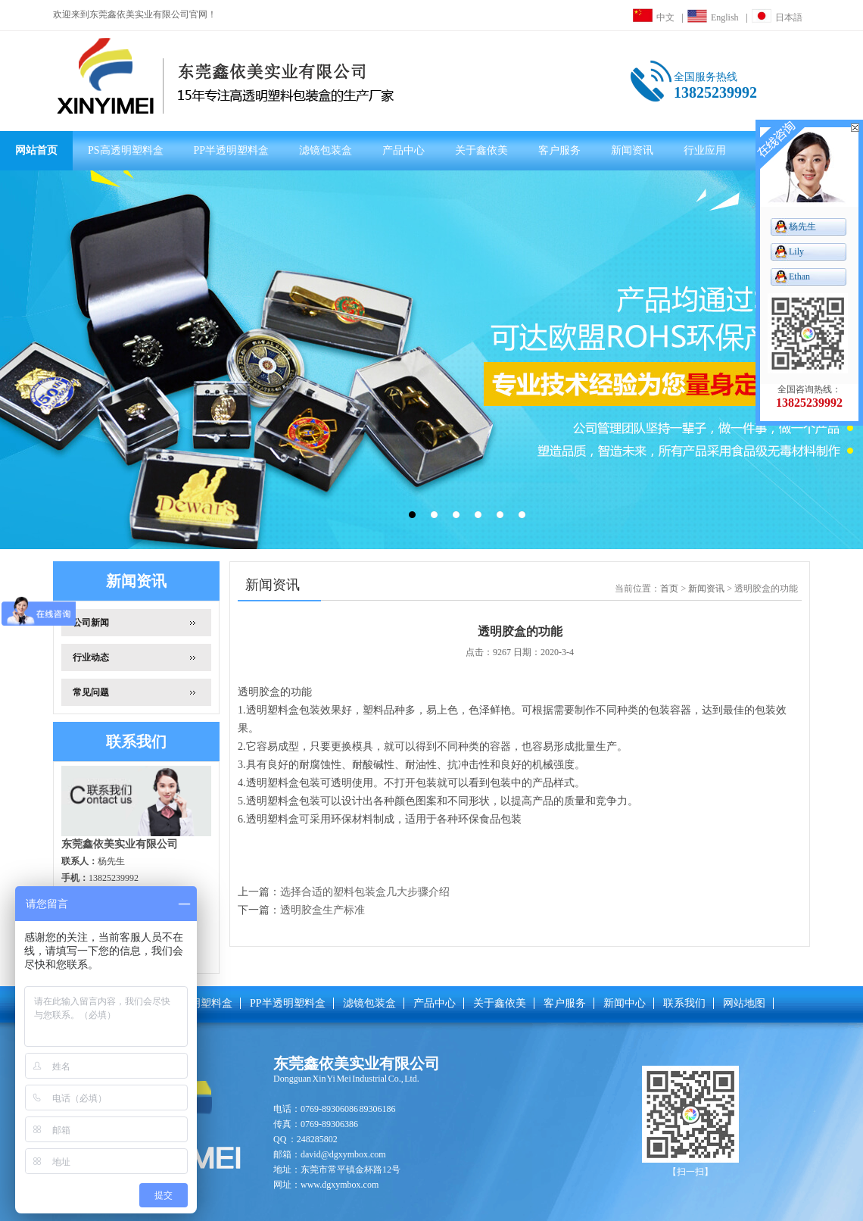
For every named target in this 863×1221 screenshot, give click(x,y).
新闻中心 (624, 1003)
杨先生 (802, 226)
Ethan (799, 276)
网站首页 (36, 150)
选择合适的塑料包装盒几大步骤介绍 (365, 892)
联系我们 (684, 1003)
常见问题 (91, 692)
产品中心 (403, 150)
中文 (654, 17)
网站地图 (744, 1003)
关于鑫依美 (481, 150)
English (713, 17)
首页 (669, 588)
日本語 (777, 17)
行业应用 (705, 150)
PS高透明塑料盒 (126, 150)
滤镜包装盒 (325, 150)
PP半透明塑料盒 (231, 150)
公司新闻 (91, 622)
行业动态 (91, 657)
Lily (796, 251)
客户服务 (559, 150)
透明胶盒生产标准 (322, 910)
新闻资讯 (632, 150)
